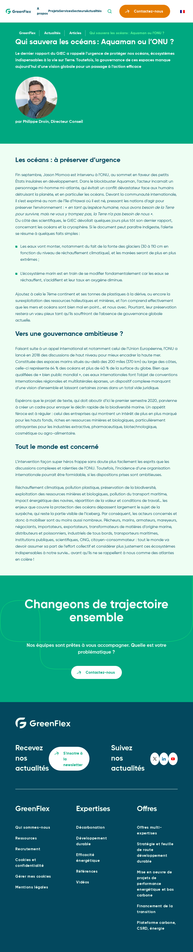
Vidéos (82, 882)
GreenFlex (27, 33)
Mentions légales (31, 887)
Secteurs (79, 11)
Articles (75, 33)
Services (65, 11)
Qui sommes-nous (32, 827)
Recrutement (27, 849)
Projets (53, 11)
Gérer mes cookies (33, 876)
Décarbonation (90, 827)
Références (87, 871)
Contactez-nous (144, 12)
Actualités (94, 11)
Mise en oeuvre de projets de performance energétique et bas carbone (155, 883)
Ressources (26, 838)
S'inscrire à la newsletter (68, 759)
